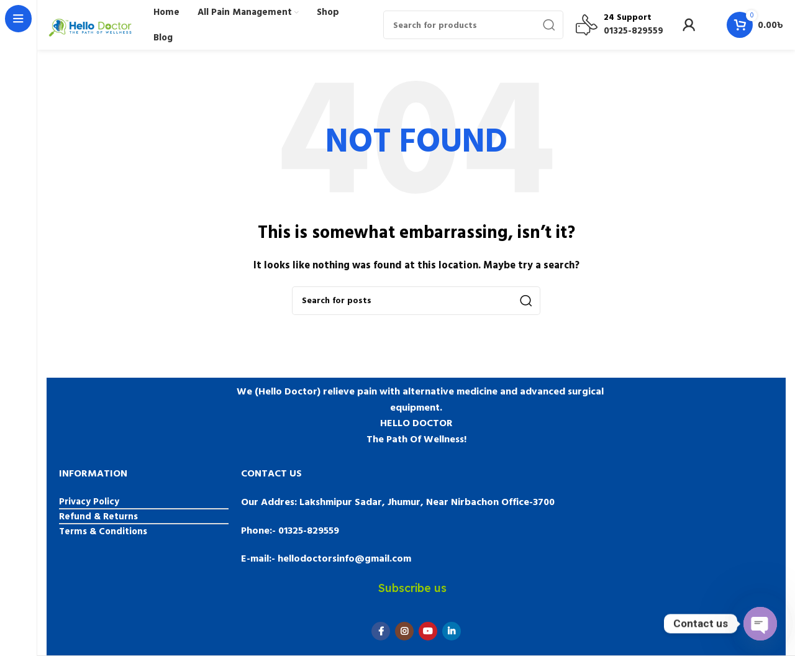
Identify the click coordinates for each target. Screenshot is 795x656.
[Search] (473, 25)
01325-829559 (633, 31)
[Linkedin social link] (451, 631)
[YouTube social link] (428, 631)
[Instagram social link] (404, 631)
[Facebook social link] (380, 631)
